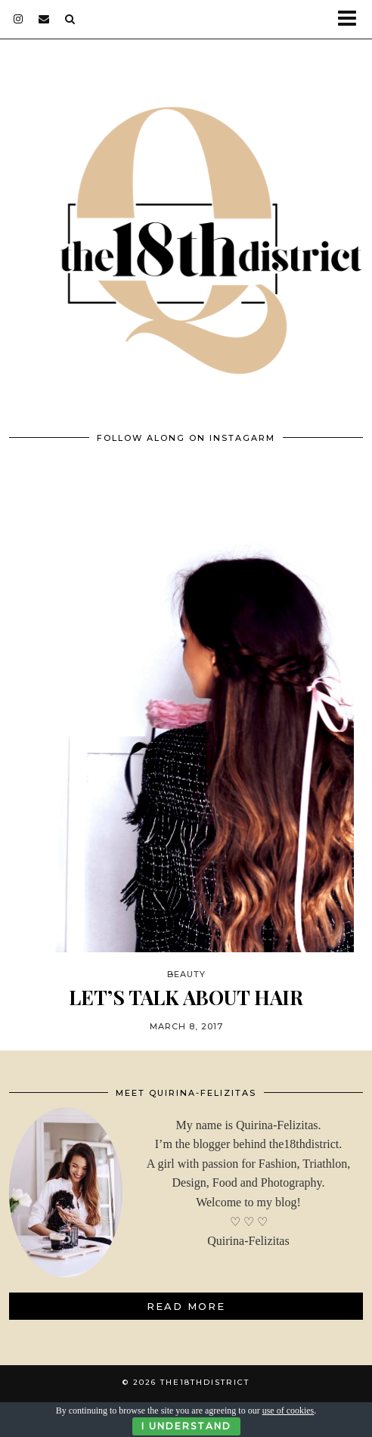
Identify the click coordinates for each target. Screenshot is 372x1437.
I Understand (186, 1426)
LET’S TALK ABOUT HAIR (186, 997)
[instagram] (18, 19)
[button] (352, 19)
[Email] (44, 19)
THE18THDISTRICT (205, 1382)
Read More (186, 1306)
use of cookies (288, 1410)
